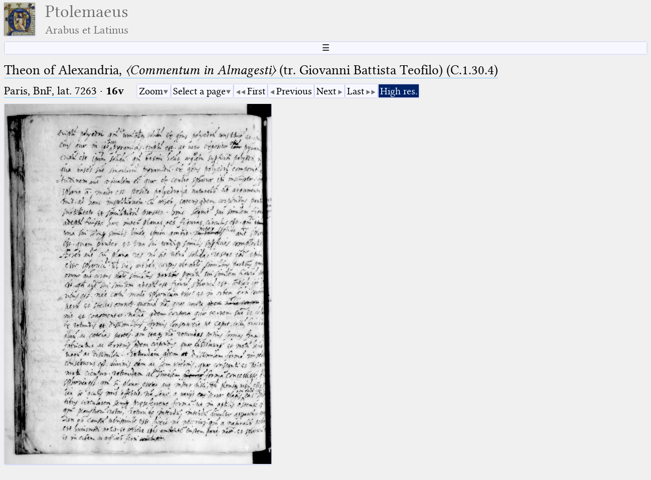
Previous (294, 91)
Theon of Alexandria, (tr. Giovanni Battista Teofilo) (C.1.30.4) (251, 70)
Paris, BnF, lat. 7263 (50, 90)
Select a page (199, 91)
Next (326, 91)
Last (355, 91)
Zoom (151, 91)
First (256, 91)
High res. (398, 91)
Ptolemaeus (86, 19)
